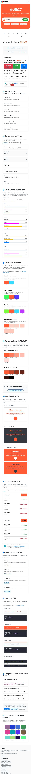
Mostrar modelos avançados (14, 142)
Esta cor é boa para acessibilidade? (11, 688)
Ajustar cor (10, 48)
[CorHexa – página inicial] (4, 1)
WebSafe (16, 83)
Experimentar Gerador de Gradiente (15, 390)
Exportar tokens (23, 23)
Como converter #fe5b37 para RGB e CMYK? (13, 695)
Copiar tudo (5, 142)
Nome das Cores (4, 772)
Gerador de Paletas (6, 200)
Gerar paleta (7, 23)
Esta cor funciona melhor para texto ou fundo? (14, 698)
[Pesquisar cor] (13, 19)
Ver (25, 19)
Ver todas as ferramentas (6, 766)
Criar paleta (6, 582)
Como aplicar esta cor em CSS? (10, 679)
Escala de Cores (13, 200)
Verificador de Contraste (6, 762)
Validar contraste (15, 23)
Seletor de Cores (4, 760)
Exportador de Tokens (20, 605)
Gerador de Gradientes (5, 761)
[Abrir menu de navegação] (28, 2)
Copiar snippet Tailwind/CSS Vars (15, 147)
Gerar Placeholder (19, 48)
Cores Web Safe (4, 770)
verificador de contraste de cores (19, 546)
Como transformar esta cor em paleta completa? (14, 691)
